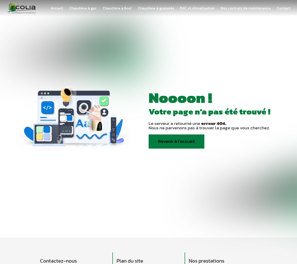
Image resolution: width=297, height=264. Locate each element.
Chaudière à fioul (117, 8)
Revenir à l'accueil (176, 141)
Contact (283, 8)
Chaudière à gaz (83, 8)
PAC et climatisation (197, 8)
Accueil (57, 8)
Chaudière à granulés (156, 8)
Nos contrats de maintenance (246, 8)
